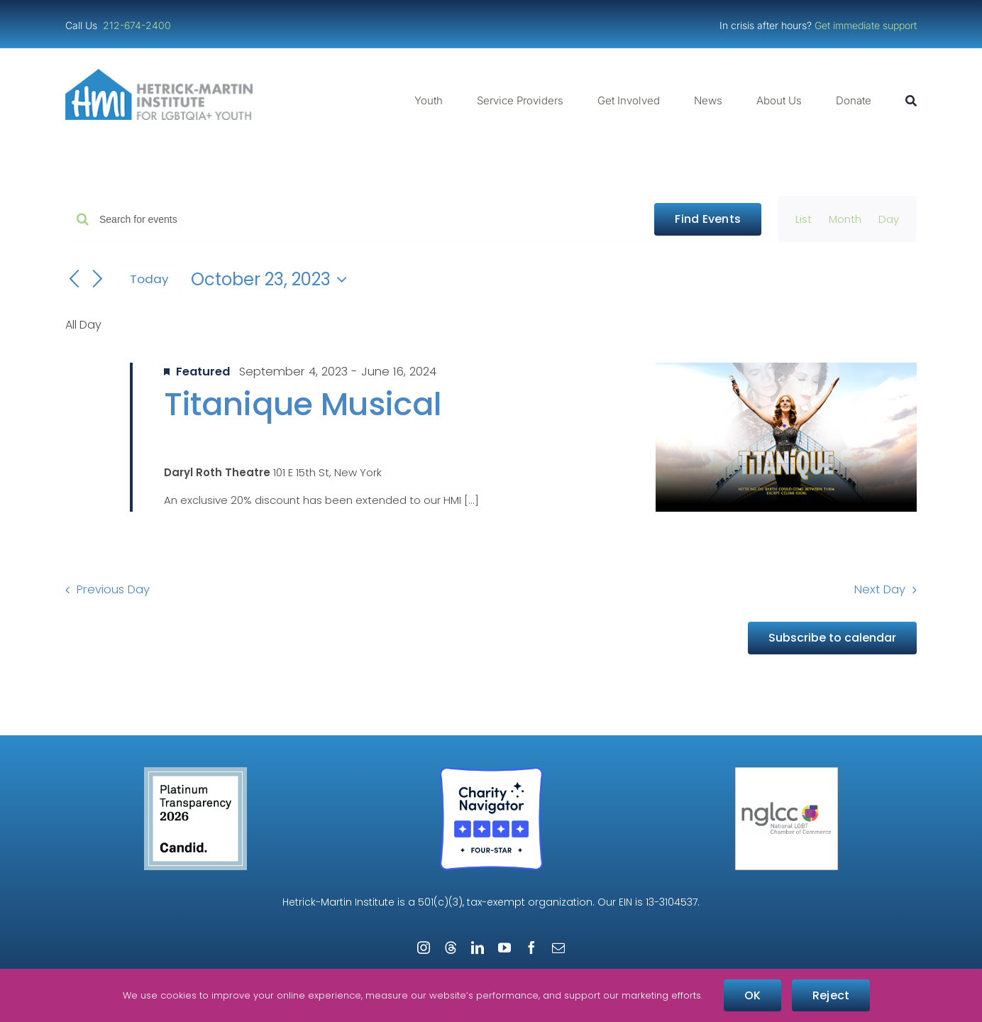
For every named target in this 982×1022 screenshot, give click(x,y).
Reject (830, 995)
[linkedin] (477, 947)
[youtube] (504, 947)
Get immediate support (866, 25)
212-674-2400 (138, 25)
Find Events (708, 219)
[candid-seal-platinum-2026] (195, 772)
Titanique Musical (303, 404)
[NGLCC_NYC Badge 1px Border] (786, 772)
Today (149, 278)
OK (752, 995)
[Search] (911, 100)
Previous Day (113, 589)
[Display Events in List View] (803, 219)
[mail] (558, 947)
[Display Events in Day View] (888, 219)
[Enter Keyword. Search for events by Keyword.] (368, 219)
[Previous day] (73, 279)
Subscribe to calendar (832, 637)
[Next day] (97, 279)
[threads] (450, 947)
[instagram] (423, 947)
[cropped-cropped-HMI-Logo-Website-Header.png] (159, 74)
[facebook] (531, 947)
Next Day (879, 589)
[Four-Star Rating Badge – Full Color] (491, 772)
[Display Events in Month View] (845, 219)
